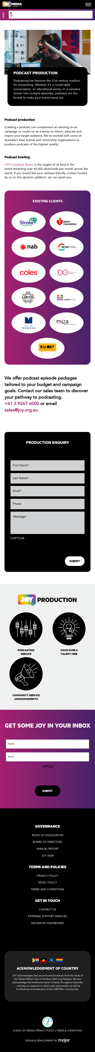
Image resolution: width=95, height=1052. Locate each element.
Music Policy (47, 882)
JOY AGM (47, 855)
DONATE (55, 4)
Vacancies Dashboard (47, 923)
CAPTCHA (17, 538)
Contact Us (47, 909)
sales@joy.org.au (21, 410)
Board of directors (47, 842)
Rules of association (47, 835)
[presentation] (33, 547)
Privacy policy (47, 876)
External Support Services (47, 916)
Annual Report (47, 849)
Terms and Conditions (47, 889)
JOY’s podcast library (18, 164)
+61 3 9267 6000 (21, 404)
